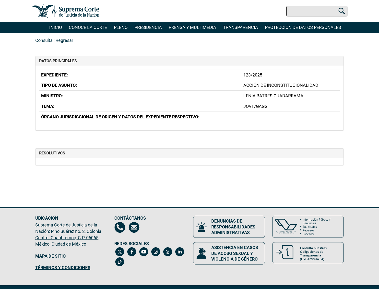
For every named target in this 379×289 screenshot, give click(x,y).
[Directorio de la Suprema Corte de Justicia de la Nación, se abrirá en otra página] (119, 227)
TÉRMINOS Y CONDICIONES (62, 267)
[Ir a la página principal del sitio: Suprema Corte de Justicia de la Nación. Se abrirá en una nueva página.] (66, 11)
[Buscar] (341, 10)
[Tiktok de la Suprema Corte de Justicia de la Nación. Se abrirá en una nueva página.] (119, 261)
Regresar (64, 40)
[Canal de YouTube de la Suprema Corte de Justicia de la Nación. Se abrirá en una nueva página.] (143, 251)
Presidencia (148, 27)
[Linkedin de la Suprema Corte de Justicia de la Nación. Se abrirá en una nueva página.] (179, 251)
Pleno (121, 27)
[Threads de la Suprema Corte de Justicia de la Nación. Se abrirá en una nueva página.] (167, 251)
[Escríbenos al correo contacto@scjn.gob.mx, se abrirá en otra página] (134, 227)
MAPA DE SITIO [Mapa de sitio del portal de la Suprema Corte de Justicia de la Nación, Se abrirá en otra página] (50, 256)
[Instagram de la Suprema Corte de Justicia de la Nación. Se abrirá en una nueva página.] (155, 251)
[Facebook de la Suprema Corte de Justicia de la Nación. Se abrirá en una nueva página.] (131, 251)
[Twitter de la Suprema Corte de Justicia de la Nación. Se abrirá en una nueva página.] (119, 251)
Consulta (44, 40)
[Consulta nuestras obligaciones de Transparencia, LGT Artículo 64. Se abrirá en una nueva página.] (308, 252)
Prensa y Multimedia (192, 27)
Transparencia (240, 27)
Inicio (55, 27)
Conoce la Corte (88, 27)
